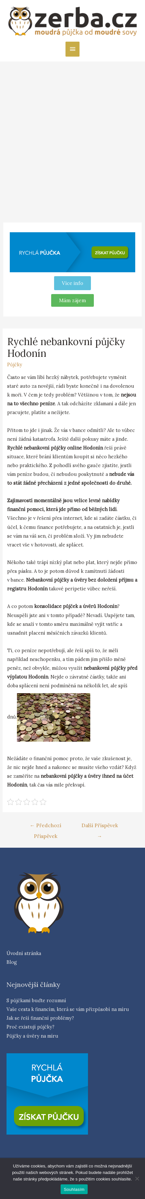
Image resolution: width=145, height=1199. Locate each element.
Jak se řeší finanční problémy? (40, 1018)
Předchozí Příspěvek (45, 827)
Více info (72, 283)
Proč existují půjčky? (30, 1027)
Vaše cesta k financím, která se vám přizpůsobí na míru (68, 1009)
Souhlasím (74, 1189)
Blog (12, 962)
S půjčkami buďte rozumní (36, 1000)
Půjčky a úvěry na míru (32, 1036)
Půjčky (14, 364)
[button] (72, 300)
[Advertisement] (72, 137)
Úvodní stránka (24, 953)
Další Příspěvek (99, 827)
